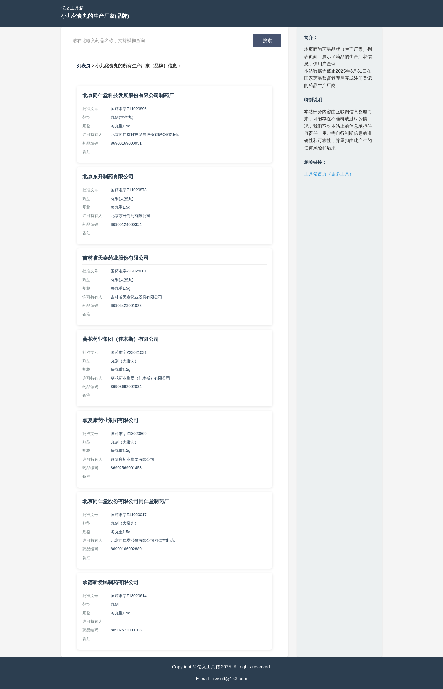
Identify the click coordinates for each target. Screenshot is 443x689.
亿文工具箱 (72, 8)
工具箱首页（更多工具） (329, 174)
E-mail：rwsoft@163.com (221, 678)
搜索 (267, 40)
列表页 (83, 65)
